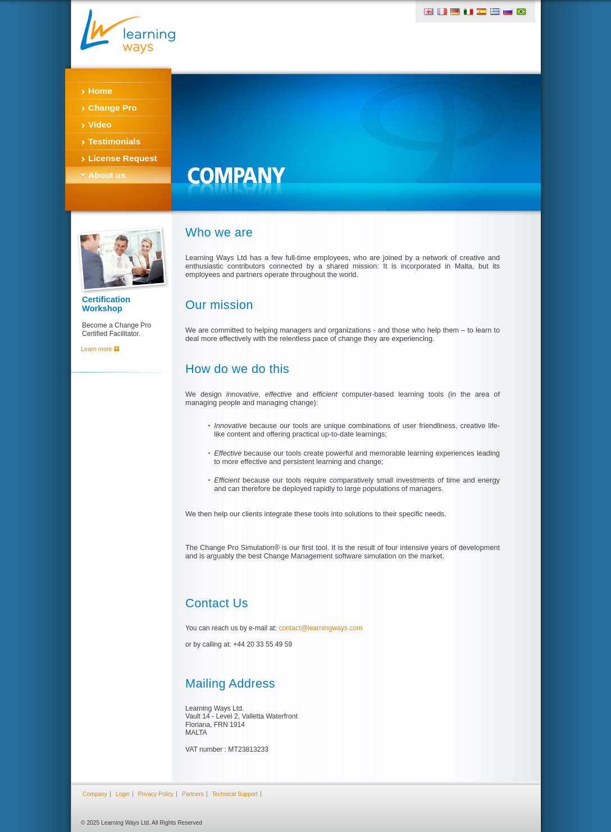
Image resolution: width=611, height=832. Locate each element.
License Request (122, 158)
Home (100, 91)
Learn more (100, 348)
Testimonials (114, 141)
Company (95, 794)
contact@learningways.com (320, 628)
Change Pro (112, 107)
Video (100, 124)
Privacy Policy (156, 794)
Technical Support (234, 794)
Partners (193, 794)
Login (123, 794)
